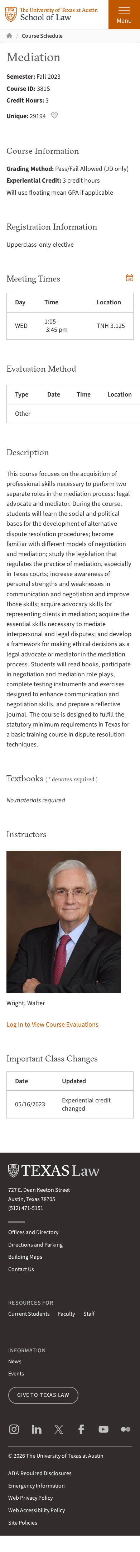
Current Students (29, 1314)
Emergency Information (36, 1486)
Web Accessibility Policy (36, 1510)
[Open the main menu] (124, 14)
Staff (89, 1314)
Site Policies (22, 1523)
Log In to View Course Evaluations (52, 1024)
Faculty (66, 1314)
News (14, 1361)
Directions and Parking (35, 1245)
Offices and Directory (33, 1232)
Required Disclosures (40, 1473)
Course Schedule (42, 36)
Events (16, 1374)
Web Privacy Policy (30, 1498)
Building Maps (25, 1257)
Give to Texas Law (43, 1395)
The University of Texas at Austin (64, 1456)
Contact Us (21, 1269)
